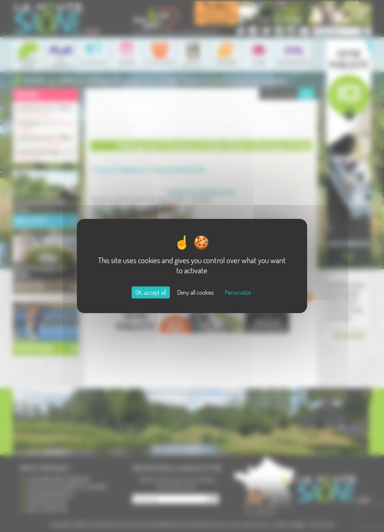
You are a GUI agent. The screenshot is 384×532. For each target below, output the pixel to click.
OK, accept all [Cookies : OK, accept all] (150, 292)
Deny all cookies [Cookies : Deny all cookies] (195, 292)
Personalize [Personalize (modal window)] (238, 292)
